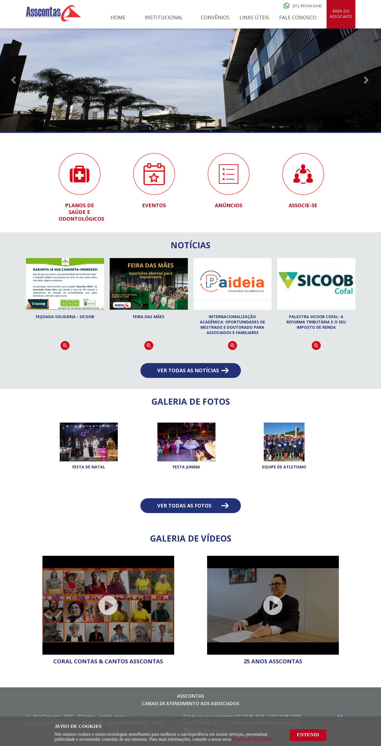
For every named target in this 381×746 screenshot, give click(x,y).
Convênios (215, 17)
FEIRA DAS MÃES (148, 316)
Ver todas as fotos (184, 505)
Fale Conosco (298, 17)
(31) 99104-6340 (307, 5)
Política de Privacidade (253, 739)
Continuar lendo (65, 345)
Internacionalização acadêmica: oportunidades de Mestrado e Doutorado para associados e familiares (232, 324)
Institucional (164, 17)
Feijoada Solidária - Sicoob (65, 316)
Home (118, 17)
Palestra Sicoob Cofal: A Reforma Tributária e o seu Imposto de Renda (316, 322)
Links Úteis (254, 17)
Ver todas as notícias (188, 370)
